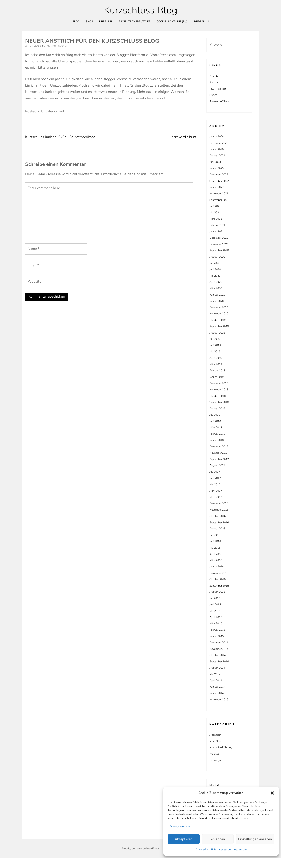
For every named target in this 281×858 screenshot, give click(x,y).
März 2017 (215, 497)
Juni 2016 (215, 541)
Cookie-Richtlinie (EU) (172, 21)
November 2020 (218, 244)
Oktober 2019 (217, 320)
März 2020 (215, 288)
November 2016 (218, 509)
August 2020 (217, 256)
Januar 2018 (216, 440)
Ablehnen (217, 839)
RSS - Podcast (217, 88)
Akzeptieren (184, 839)
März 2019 (215, 364)
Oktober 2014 (217, 655)
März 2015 (215, 623)
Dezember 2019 (218, 307)
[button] (272, 793)
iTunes (213, 95)
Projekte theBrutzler (134, 21)
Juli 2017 (214, 471)
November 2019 (218, 313)
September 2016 (219, 522)
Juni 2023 (215, 162)
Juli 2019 (214, 339)
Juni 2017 (215, 478)
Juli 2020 (214, 263)
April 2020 (215, 282)
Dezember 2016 (218, 503)
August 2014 (217, 668)
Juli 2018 (214, 415)
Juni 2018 (215, 421)
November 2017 (218, 453)
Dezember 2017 (218, 446)
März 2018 (215, 427)
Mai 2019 (214, 351)
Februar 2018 (217, 433)
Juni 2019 (215, 345)
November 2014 (218, 649)
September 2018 (219, 402)
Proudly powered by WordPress (140, 848)
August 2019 (217, 332)
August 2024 (217, 155)
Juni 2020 (215, 269)
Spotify (213, 82)
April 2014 (215, 680)
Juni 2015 (215, 604)
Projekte (214, 753)
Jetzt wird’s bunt (183, 137)
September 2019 (219, 326)
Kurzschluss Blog (140, 10)
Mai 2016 (214, 547)
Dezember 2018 (218, 383)
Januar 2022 (216, 187)
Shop (89, 21)
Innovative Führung (220, 747)
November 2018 (218, 389)
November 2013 (218, 699)
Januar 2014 (216, 693)
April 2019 (215, 358)
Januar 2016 (216, 566)
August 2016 (217, 528)
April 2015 (215, 617)
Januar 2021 (216, 231)
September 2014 (219, 661)
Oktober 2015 (217, 579)
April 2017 (215, 491)
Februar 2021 (217, 225)
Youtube (214, 76)
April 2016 (215, 554)
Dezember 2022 (218, 174)
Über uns (105, 21)
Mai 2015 (214, 611)
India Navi (215, 741)
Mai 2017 (214, 484)
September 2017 (219, 459)
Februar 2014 (217, 686)
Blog (76, 21)
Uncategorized (52, 111)
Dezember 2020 (218, 238)
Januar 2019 (216, 377)
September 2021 (219, 200)
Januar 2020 (216, 301)
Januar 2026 (216, 136)
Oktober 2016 (217, 516)
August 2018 (217, 408)
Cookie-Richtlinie (206, 849)
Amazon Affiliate (219, 101)
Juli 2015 (214, 598)
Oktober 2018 (217, 396)
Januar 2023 (216, 168)
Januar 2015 (216, 636)
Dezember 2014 (218, 642)
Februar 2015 (217, 630)
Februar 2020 (217, 294)
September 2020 (219, 250)
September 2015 (219, 585)
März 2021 (215, 218)
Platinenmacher (56, 45)
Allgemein (215, 735)
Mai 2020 (214, 276)
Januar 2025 (216, 149)
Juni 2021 (215, 206)
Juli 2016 (214, 535)
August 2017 (217, 465)
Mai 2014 (214, 674)
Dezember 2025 (218, 143)
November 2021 (218, 193)
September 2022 (219, 181)
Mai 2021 (214, 212)
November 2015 (218, 573)
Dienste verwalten (180, 826)
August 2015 (217, 592)
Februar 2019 (217, 370)
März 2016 (215, 560)
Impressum (224, 849)
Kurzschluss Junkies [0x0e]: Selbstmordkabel (61, 137)
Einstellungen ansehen (255, 839)
